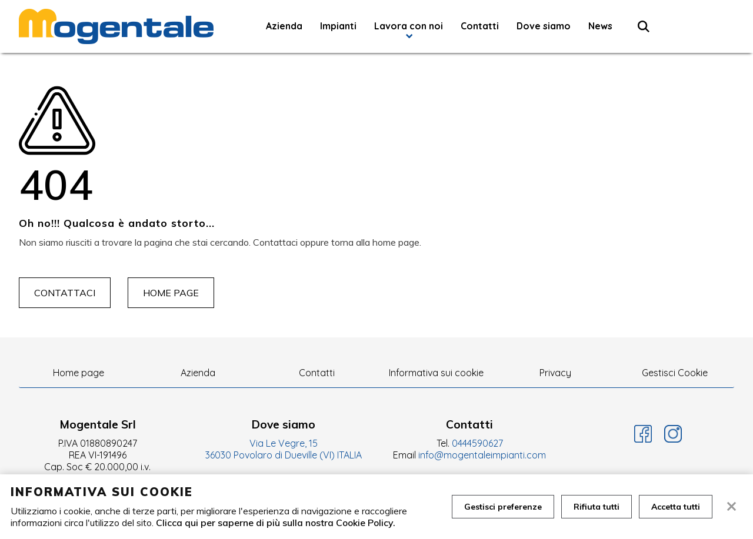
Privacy (555, 373)
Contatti (480, 26)
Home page (171, 293)
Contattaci (64, 293)
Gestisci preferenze (503, 506)
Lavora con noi (408, 26)
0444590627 (477, 443)
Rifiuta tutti (596, 506)
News (600, 26)
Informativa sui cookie (436, 373)
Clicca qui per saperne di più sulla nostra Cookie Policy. (275, 522)
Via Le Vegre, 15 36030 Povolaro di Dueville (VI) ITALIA (283, 449)
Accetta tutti (675, 506)
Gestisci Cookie (675, 373)
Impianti (338, 26)
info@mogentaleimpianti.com (482, 455)
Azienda (284, 26)
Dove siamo (544, 26)
